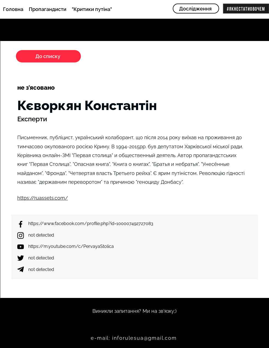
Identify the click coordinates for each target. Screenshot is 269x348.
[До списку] (48, 56)
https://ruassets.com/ (42, 198)
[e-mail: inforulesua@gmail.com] (134, 338)
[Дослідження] (196, 8)
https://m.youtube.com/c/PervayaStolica (71, 246)
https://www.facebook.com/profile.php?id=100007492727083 (90, 223)
